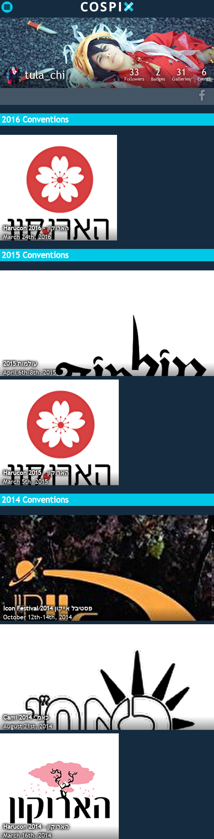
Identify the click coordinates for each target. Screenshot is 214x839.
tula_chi (45, 75)
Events (203, 74)
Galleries (181, 74)
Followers (134, 74)
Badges (158, 74)
